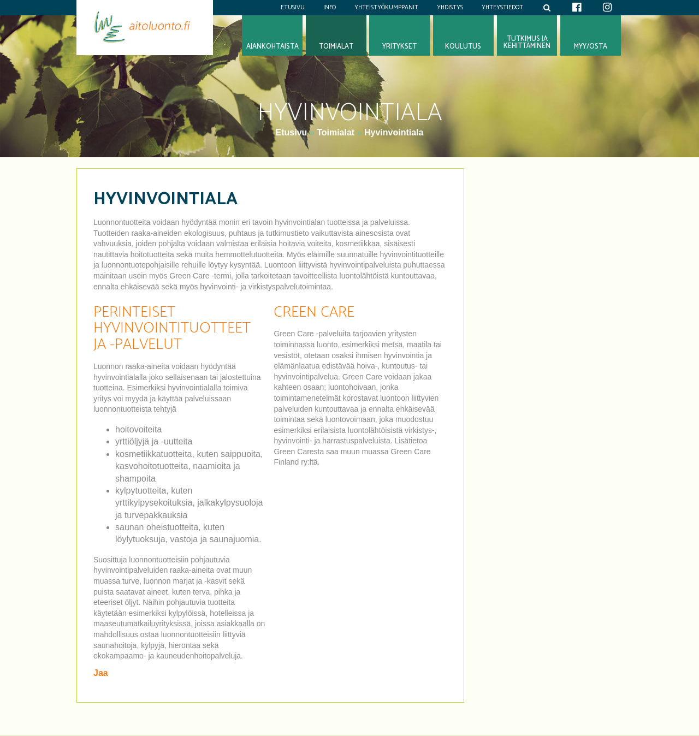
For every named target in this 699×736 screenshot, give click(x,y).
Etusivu (293, 8)
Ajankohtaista (272, 46)
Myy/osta (590, 46)
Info (329, 8)
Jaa (100, 673)
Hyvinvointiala (393, 132)
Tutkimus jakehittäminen (526, 42)
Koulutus (463, 46)
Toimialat (335, 132)
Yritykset (399, 46)
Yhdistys (450, 8)
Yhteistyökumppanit (386, 8)
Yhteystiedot (502, 8)
